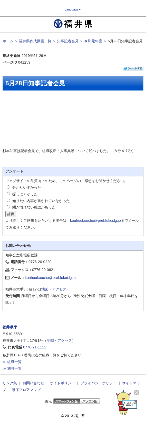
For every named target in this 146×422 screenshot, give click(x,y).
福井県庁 (10, 327)
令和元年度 (93, 41)
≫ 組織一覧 (12, 362)
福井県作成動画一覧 (35, 41)
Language (73, 9)
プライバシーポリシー (98, 383)
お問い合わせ (33, 383)
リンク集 (10, 383)
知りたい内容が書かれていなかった (41, 201)
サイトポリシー (62, 383)
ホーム (8, 41)
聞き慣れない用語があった (33, 207)
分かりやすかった (26, 187)
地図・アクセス (53, 289)
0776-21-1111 (34, 347)
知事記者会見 (68, 41)
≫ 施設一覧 (12, 368)
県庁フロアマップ (26, 390)
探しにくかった (24, 194)
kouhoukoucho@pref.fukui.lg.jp (95, 220)
